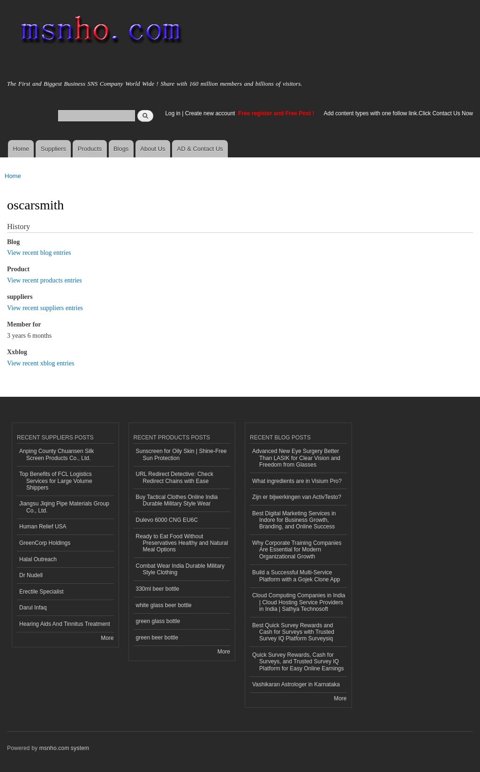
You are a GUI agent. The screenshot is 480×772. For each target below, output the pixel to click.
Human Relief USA (43, 526)
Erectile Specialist (41, 591)
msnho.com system (64, 748)
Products (90, 148)
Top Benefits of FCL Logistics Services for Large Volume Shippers (55, 481)
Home (21, 148)
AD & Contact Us (200, 148)
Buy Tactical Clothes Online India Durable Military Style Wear (177, 500)
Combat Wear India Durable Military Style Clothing (180, 569)
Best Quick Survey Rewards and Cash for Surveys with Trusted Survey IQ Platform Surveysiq (293, 632)
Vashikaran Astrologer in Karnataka (296, 684)
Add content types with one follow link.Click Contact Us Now (398, 113)
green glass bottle (158, 621)
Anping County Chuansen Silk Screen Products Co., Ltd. (56, 454)
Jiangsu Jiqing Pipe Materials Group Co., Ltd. (64, 506)
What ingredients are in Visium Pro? (297, 481)
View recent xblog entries (40, 363)
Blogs (121, 148)
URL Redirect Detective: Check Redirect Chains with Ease (174, 477)
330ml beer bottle (158, 589)
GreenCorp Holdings (44, 543)
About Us (152, 148)
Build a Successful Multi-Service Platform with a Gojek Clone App (296, 575)
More (107, 638)
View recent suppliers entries (45, 308)
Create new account (211, 113)
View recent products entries (44, 280)
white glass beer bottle (164, 605)
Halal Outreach (38, 559)
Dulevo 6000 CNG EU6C (167, 520)
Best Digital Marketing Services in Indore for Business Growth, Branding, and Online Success (294, 520)
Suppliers (53, 148)
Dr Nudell (31, 575)
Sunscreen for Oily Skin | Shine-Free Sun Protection (181, 454)
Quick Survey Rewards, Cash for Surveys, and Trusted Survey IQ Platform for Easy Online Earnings (298, 662)
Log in (172, 113)
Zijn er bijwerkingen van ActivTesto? (296, 497)
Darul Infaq (33, 607)
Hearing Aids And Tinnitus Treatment (64, 624)
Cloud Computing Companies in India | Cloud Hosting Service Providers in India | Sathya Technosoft (298, 602)
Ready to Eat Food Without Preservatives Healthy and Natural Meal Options (182, 543)
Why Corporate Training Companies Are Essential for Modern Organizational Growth (297, 550)
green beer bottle (157, 637)
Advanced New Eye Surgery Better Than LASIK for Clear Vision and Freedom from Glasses (296, 458)
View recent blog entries (39, 252)
